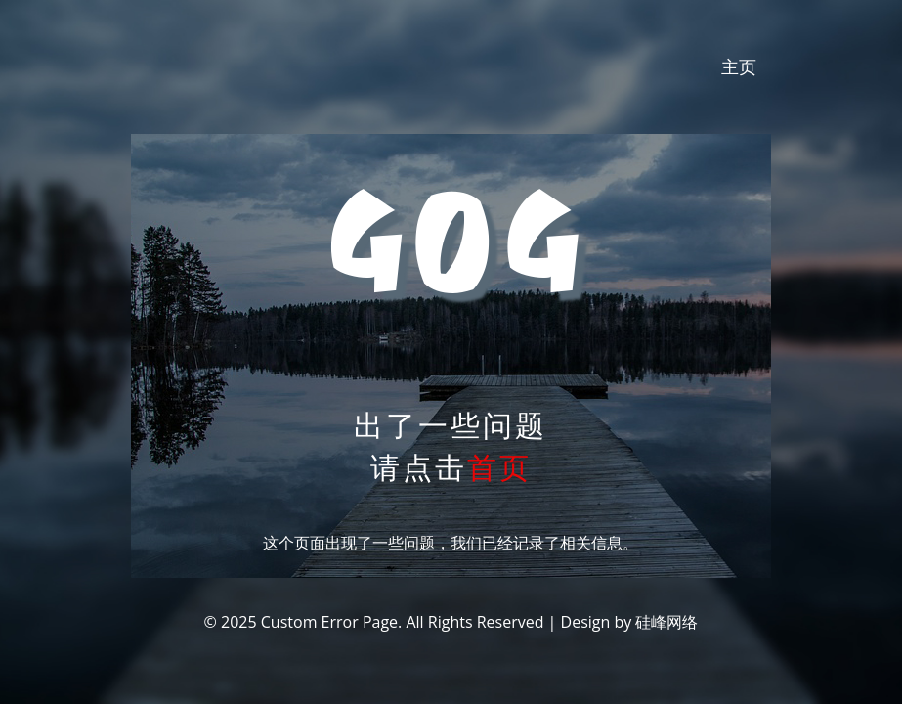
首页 (499, 467)
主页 (738, 66)
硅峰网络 (666, 622)
